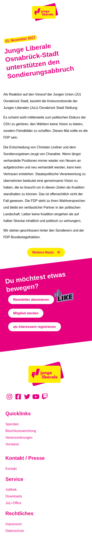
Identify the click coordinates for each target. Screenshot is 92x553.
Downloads (13, 496)
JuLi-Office (13, 503)
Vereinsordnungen (19, 437)
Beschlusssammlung (20, 431)
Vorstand (12, 444)
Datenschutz (14, 531)
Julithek (11, 489)
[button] (20, 39)
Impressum (13, 524)
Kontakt (11, 468)
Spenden (12, 424)
